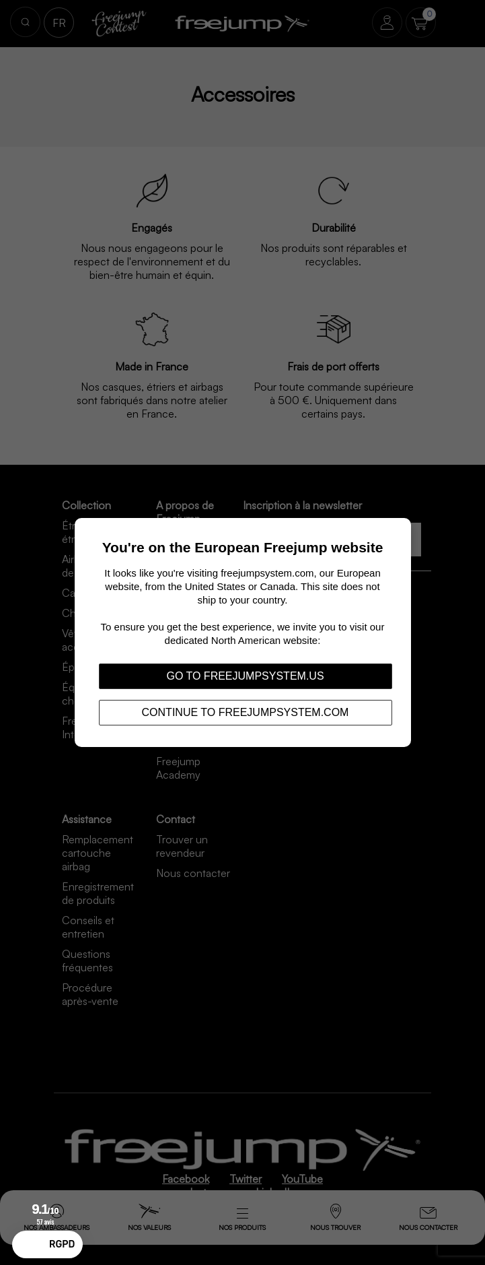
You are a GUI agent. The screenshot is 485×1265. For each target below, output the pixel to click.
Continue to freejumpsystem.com (245, 712)
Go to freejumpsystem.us (245, 676)
